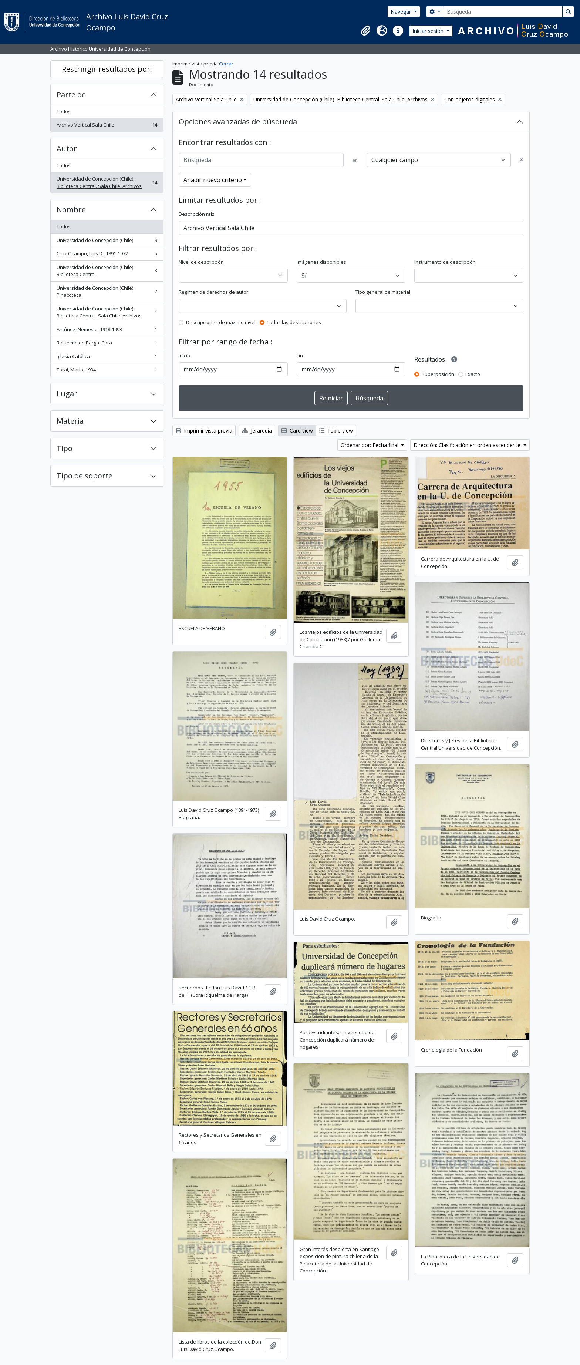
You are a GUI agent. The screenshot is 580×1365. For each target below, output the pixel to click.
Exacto (472, 374)
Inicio (184, 355)
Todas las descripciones (294, 322)
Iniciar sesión (428, 30)
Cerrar (226, 63)
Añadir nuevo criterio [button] (212, 180)
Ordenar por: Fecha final (370, 444)
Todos (64, 111)
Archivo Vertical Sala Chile (106, 126)
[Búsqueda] (503, 11)
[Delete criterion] (521, 160)
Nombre (71, 210)
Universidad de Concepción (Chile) (106, 242)
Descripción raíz (197, 214)
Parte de (71, 95)
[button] (365, 31)
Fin (300, 355)
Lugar (67, 394)
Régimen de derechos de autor (213, 292)
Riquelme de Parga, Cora (106, 344)
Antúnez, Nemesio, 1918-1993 (106, 331)
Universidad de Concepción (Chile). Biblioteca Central (106, 271)
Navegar (401, 11)
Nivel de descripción (201, 262)
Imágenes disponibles (321, 262)
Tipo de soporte (84, 476)
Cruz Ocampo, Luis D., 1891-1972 (106, 255)
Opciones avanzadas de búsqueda (238, 122)
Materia (70, 421)
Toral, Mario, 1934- (106, 371)
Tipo (64, 448)
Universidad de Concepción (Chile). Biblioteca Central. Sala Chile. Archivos (106, 182)
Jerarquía (257, 430)
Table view (336, 430)
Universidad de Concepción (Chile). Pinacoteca (106, 292)
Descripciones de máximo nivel (221, 322)
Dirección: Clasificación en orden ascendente (468, 444)
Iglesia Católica (106, 358)
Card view (297, 430)
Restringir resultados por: (107, 69)
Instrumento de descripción (445, 262)
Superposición (438, 374)
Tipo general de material (382, 292)
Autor (67, 149)
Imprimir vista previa (204, 430)
